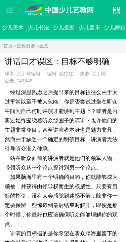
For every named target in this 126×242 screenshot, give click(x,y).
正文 (44, 45)
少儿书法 (38, 27)
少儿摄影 (64, 27)
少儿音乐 (89, 27)
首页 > (9, 45)
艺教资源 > (27, 45)
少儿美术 (13, 27)
